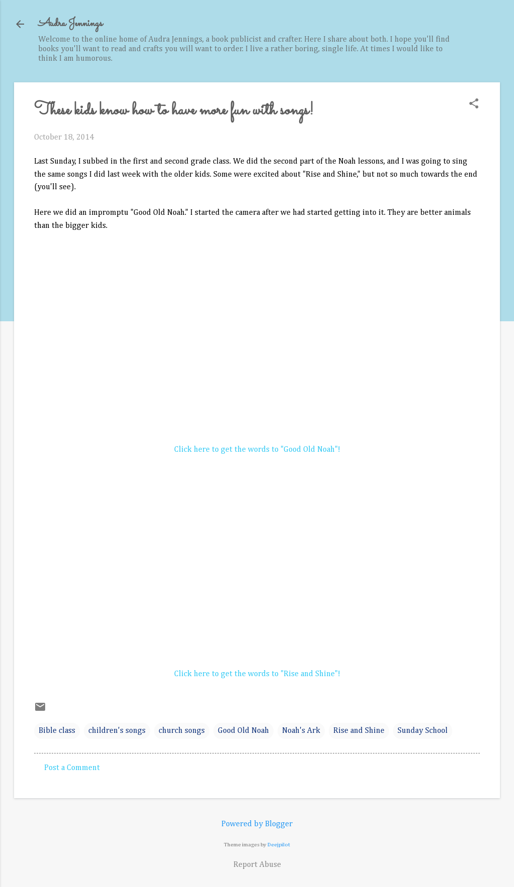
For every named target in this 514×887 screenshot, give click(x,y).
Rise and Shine (358, 731)
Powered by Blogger (257, 824)
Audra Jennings (70, 24)
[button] (474, 104)
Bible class (57, 731)
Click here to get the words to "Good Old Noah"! (257, 450)
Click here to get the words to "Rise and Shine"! (257, 674)
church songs (182, 731)
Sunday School (423, 731)
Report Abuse (257, 865)
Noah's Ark (301, 731)
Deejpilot (279, 844)
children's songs (117, 731)
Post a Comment (72, 768)
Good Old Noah (243, 731)
